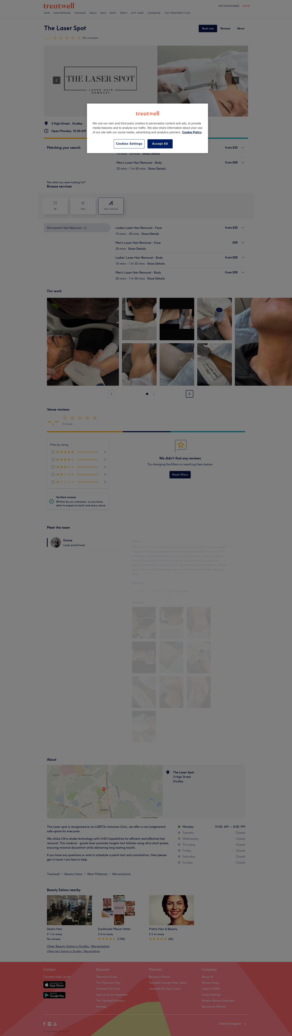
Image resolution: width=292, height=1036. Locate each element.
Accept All (160, 143)
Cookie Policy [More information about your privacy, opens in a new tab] (192, 132)
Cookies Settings (129, 143)
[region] (147, 128)
